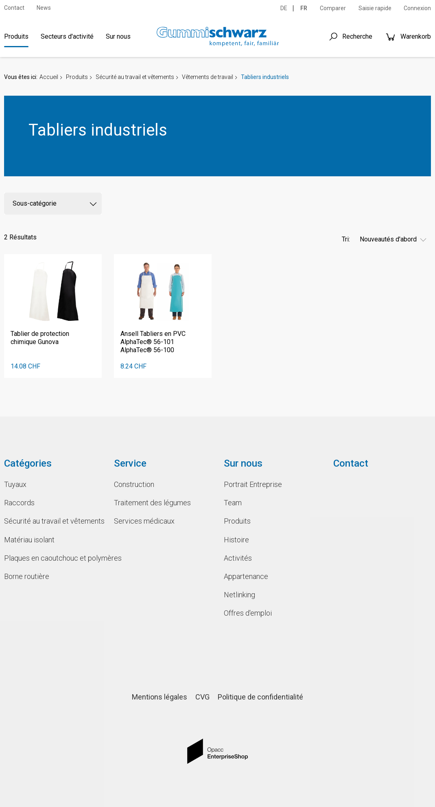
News (44, 7)
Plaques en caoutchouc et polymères (53, 558)
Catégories (28, 463)
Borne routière (26, 576)
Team (233, 502)
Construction (134, 484)
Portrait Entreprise (253, 484)
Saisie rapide (374, 8)
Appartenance (246, 576)
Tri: (346, 239)
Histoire (236, 539)
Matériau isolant (29, 539)
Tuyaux (15, 484)
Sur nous (118, 36)
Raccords (19, 502)
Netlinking (239, 594)
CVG (202, 697)
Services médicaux (144, 521)
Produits (16, 36)
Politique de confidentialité (260, 697)
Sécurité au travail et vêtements (135, 77)
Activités (238, 558)
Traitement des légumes (152, 502)
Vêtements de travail (207, 77)
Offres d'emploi (248, 613)
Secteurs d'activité (67, 36)
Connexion (417, 8)
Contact (14, 7)
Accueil (48, 77)
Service (130, 463)
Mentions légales (159, 697)
